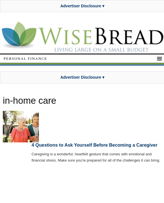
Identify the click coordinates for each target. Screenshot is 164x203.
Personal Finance (25, 58)
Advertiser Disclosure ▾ (82, 6)
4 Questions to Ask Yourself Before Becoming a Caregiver (95, 144)
